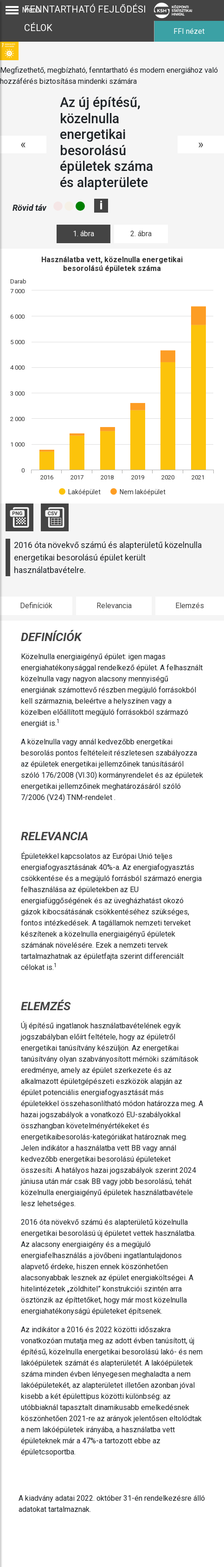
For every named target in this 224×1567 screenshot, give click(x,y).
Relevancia (114, 605)
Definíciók (36, 605)
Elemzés (189, 605)
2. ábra (141, 233)
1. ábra (83, 233)
